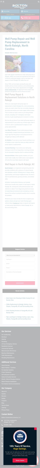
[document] (20, 234)
